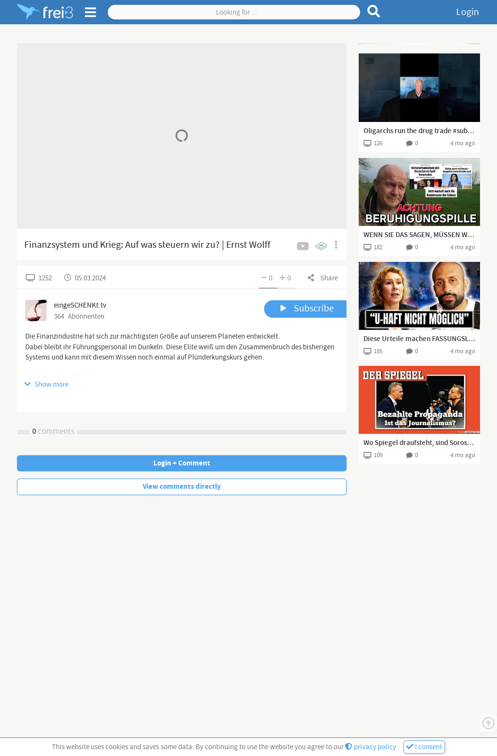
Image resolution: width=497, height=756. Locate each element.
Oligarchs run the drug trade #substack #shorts (419, 131)
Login (467, 12)
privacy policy (371, 747)
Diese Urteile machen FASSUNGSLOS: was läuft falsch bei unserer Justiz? (419, 339)
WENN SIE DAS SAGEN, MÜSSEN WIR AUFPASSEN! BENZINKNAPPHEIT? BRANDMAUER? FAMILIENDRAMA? (419, 235)
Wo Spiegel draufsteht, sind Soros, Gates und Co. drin (419, 443)
